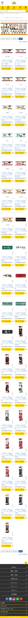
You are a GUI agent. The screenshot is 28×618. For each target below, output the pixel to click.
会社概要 (14, 594)
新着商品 (2, 7)
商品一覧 (8, 7)
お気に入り (14, 7)
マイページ (20, 7)
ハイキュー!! (6, 13)
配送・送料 (14, 571)
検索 (27, 11)
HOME (1, 13)
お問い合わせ (4, 606)
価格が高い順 (15, 38)
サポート (14, 590)
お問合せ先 (14, 578)
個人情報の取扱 (4, 611)
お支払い (14, 567)
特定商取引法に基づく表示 (7, 608)
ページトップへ (26, 563)
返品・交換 (14, 575)
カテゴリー (14, 582)
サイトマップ (4, 614)
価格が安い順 (8, 38)
